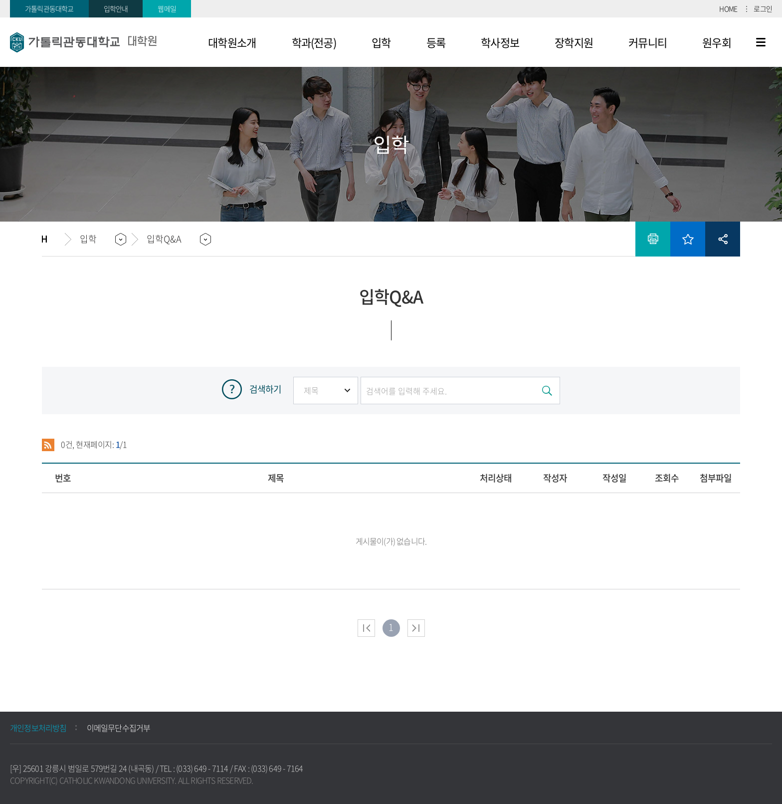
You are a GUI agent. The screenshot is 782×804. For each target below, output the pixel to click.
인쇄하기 (652, 239)
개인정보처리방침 (38, 728)
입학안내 (116, 8)
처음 (366, 628)
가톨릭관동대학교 (49, 8)
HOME (728, 8)
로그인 (763, 8)
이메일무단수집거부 (119, 728)
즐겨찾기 (687, 239)
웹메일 (167, 8)
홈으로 (53, 239)
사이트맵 (761, 42)
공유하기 (722, 239)
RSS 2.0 (48, 445)
